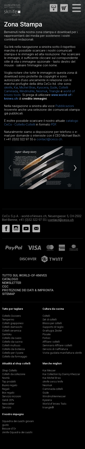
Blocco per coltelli (52, 323)
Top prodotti (9, 381)
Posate (46, 334)
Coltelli (46, 315)
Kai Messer (49, 370)
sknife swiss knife (52, 381)
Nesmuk (41, 91)
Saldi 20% (8, 400)
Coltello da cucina (12, 341)
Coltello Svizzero (11, 315)
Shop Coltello (9, 370)
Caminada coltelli (52, 388)
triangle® (48, 407)
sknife (8, 87)
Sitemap (8, 294)
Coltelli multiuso (11, 345)
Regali (5, 388)
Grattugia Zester (52, 330)
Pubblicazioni (64, 106)
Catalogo (10, 279)
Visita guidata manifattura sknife (62, 352)
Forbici (46, 338)
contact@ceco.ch (49, 139)
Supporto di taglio (52, 326)
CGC (5, 286)
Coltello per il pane (12, 352)
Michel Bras (27, 87)
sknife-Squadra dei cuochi (17, 432)
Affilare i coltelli (51, 341)
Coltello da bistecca (13, 349)
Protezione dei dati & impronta (27, 290)
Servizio (6, 407)
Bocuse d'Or (9, 428)
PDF (53, 124)
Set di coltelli (49, 319)
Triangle (54, 91)
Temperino (8, 319)
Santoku (7, 334)
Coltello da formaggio (14, 356)
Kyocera (42, 87)
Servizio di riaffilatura (55, 349)
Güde (53, 87)
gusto (5, 424)
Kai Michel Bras (51, 377)
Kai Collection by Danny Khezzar (61, 374)
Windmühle (27, 91)
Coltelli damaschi (12, 326)
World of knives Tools (54, 403)
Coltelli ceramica (11, 330)
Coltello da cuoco (11, 338)
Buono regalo (9, 385)
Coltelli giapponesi (13, 323)
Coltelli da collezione (13, 374)
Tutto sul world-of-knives (24, 275)
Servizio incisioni (11, 396)
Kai (16, 87)
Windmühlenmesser (54, 396)
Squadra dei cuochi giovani (18, 421)
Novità (5, 377)
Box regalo (8, 392)
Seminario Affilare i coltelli (57, 345)
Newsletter (11, 283)
